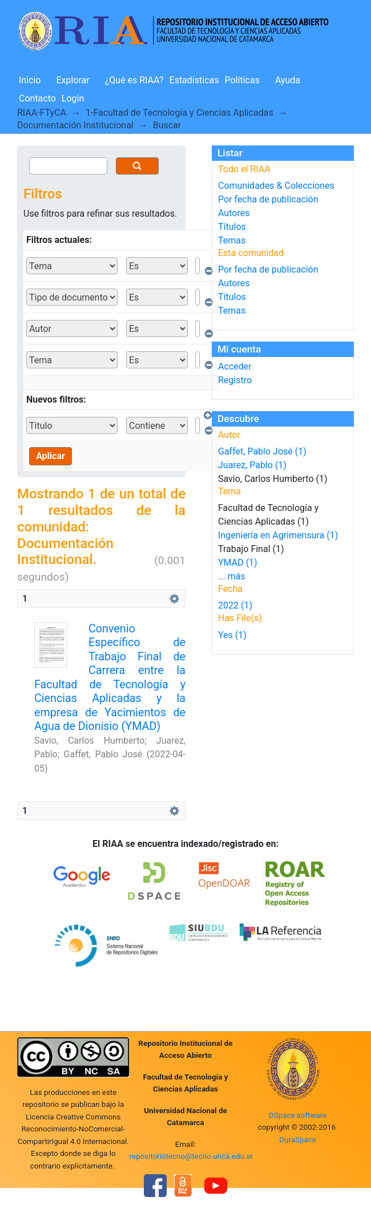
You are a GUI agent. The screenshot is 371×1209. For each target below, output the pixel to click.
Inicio (30, 80)
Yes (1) (232, 635)
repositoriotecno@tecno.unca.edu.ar (191, 1156)
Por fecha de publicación (268, 199)
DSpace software (297, 1115)
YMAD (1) (237, 562)
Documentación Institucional (75, 125)
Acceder (235, 366)
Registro (235, 380)
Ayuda (287, 80)
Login (73, 98)
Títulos (232, 226)
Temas (231, 240)
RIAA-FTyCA (41, 112)
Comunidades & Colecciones (276, 185)
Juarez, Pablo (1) (252, 465)
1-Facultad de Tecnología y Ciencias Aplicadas (179, 112)
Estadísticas (194, 80)
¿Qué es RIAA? (134, 80)
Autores (233, 213)
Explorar (72, 80)
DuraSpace (297, 1139)
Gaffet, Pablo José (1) (262, 451)
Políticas (242, 80)
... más (231, 576)
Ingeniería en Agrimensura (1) (278, 535)
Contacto (37, 98)
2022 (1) (235, 605)
